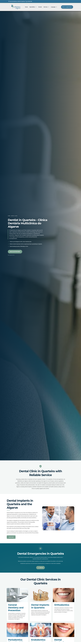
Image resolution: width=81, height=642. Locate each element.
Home (26, 7)
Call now (40, 567)
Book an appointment (15, 251)
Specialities (33, 7)
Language (54, 7)
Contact (40, 7)
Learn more (11, 537)
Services (46, 7)
